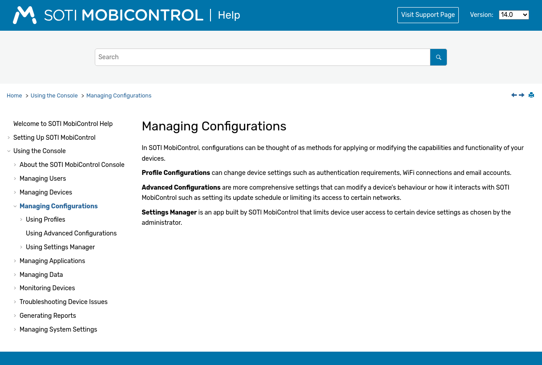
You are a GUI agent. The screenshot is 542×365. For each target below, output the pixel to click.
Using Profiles (45, 219)
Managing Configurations (118, 95)
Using (60, 247)
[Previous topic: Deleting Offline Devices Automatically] (515, 96)
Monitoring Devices (47, 288)
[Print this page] (532, 95)
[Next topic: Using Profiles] (522, 96)
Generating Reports (48, 316)
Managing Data (41, 275)
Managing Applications (52, 261)
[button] (9, 124)
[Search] (438, 57)
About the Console (72, 165)
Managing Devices (46, 192)
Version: (481, 15)
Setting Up (54, 138)
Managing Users (43, 178)
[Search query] (271, 57)
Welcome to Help (63, 124)
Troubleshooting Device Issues (64, 302)
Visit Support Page (428, 15)
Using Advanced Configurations (71, 233)
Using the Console (54, 95)
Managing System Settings (58, 329)
